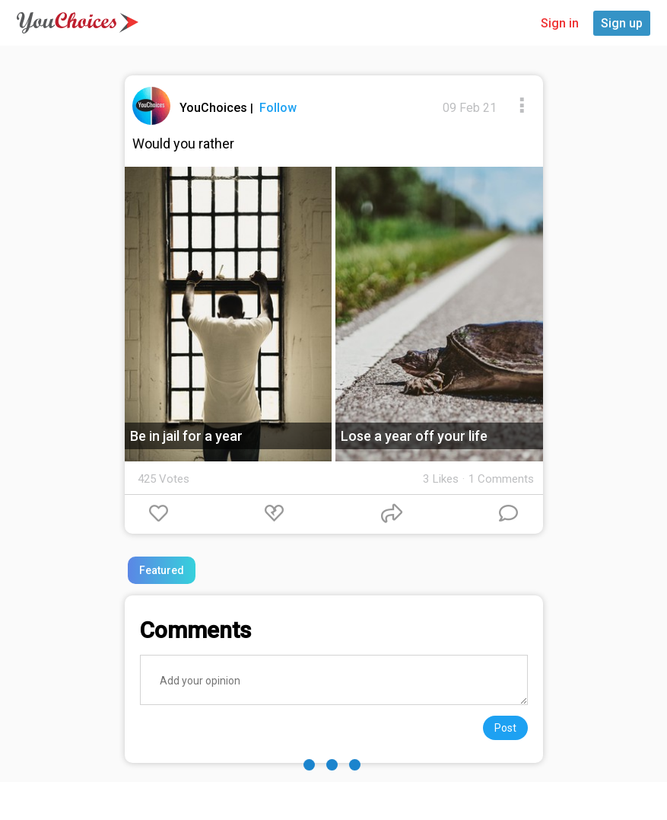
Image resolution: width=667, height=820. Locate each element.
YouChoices (214, 108)
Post (505, 728)
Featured (161, 570)
